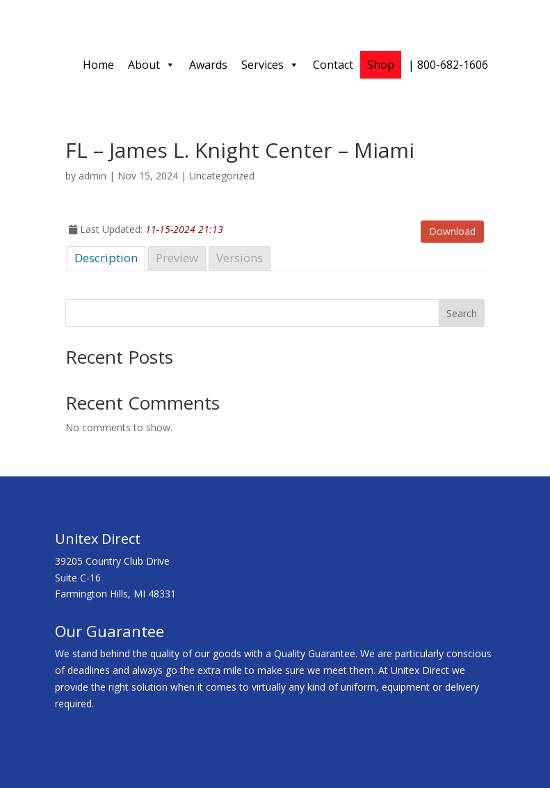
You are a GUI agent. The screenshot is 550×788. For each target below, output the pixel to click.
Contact (333, 64)
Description (106, 258)
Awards (208, 64)
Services (270, 65)
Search (461, 313)
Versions (239, 258)
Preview (177, 258)
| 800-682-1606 (448, 64)
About (151, 65)
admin (92, 175)
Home (98, 64)
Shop (380, 64)
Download (452, 231)
